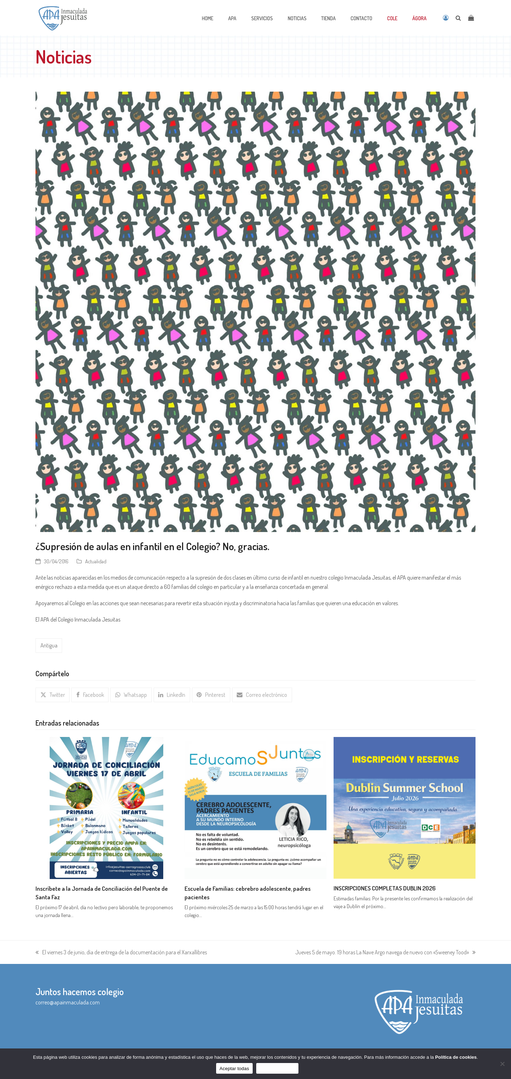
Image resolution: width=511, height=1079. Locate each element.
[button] (52, 694)
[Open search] (458, 18)
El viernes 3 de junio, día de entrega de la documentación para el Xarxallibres (121, 952)
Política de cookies (456, 1057)
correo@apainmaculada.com (67, 1001)
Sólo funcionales (277, 1068)
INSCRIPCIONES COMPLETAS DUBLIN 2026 (384, 887)
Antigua (48, 645)
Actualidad (95, 561)
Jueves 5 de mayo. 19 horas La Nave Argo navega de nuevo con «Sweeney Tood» (385, 952)
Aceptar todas (234, 1068)
